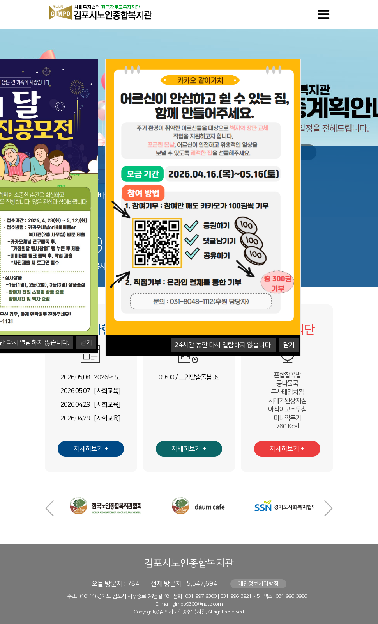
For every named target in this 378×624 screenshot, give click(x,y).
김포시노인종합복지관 (189, 563)
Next (328, 508)
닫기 (86, 342)
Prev (50, 508)
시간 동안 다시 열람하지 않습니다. (223, 344)
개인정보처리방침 (258, 584)
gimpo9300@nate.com (197, 604)
